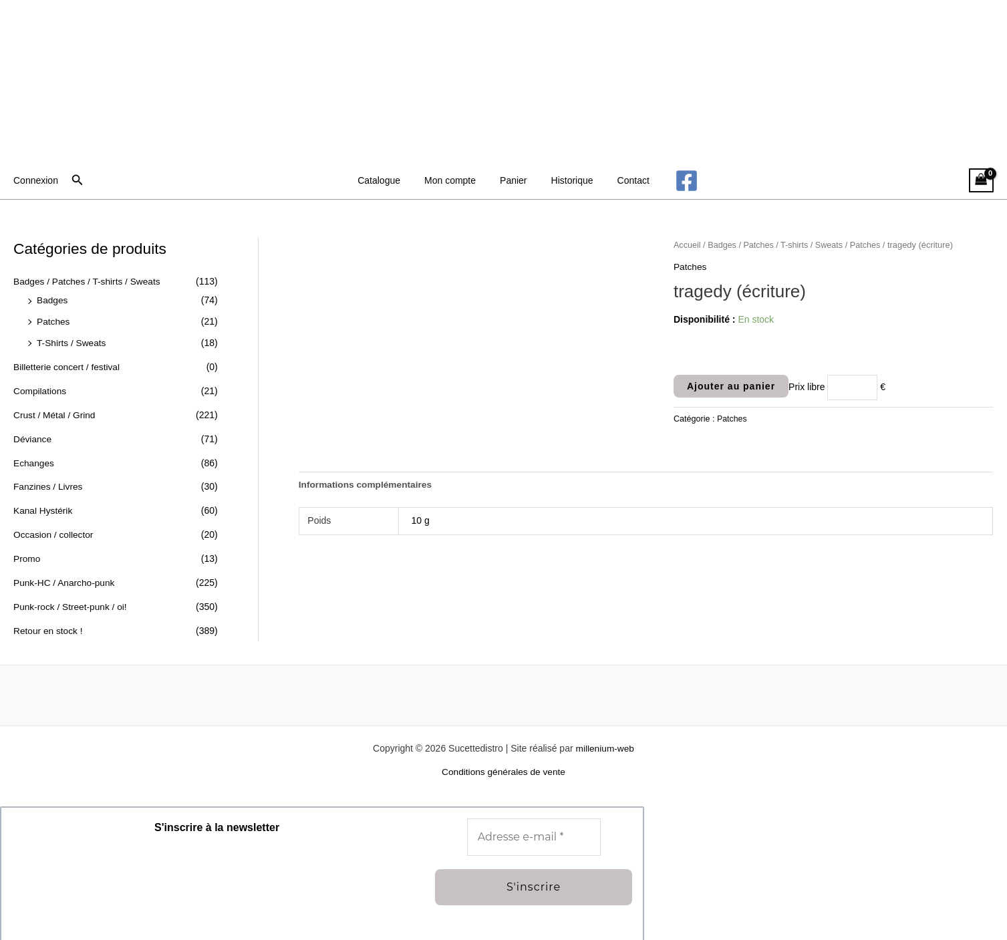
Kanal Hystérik (43, 508)
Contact (623, 180)
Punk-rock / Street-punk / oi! (71, 603)
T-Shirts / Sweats (72, 342)
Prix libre (806, 386)
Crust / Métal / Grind (55, 413)
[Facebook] (673, 180)
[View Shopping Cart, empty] (981, 180)
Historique (567, 180)
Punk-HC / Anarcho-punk (65, 579)
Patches (54, 321)
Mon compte (455, 180)
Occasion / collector (54, 531)
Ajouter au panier (731, 385)
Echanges (34, 461)
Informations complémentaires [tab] (367, 484)
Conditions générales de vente (503, 768)
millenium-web (604, 744)
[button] (77, 180)
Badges (52, 300)
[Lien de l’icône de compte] (35, 180)
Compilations (40, 389)
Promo (27, 556)
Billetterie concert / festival (67, 366)
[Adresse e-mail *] (534, 833)
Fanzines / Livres (48, 484)
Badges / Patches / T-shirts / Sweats (88, 281)
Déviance (32, 437)
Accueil (688, 245)
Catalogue (389, 180)
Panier (513, 180)
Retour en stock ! (48, 626)
